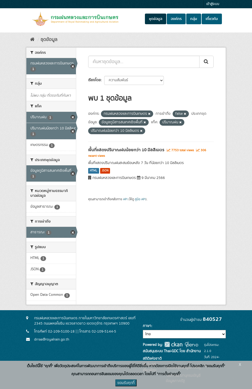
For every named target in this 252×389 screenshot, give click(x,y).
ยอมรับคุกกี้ (126, 383)
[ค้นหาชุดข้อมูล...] (144, 62)
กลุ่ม (193, 19)
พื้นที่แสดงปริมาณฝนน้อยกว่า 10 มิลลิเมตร (126, 149)
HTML (93, 171)
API (125, 199)
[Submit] (206, 62)
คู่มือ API (140, 199)
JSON (105, 171)
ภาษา (147, 326)
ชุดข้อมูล (155, 19)
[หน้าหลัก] (32, 39)
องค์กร (176, 19)
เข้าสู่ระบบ (212, 4)
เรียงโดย (94, 80)
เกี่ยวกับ (212, 19)
